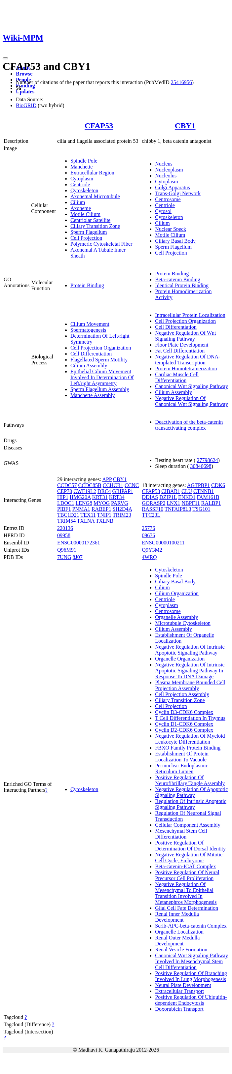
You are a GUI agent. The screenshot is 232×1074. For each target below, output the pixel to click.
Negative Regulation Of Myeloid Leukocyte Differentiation (190, 739)
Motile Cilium (85, 214)
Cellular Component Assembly (187, 825)
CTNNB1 (203, 491)
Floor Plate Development (181, 345)
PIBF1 (64, 509)
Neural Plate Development (183, 985)
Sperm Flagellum (88, 232)
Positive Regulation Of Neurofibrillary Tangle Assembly (190, 780)
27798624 (207, 460)
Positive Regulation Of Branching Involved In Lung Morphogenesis (191, 976)
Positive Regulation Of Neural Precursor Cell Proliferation (187, 875)
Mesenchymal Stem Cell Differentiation (181, 834)
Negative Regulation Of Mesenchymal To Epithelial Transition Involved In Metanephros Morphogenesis (185, 893)
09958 (63, 535)
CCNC (132, 485)
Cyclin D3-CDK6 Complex (184, 712)
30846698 (201, 466)
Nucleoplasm (169, 169)
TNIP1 (104, 515)
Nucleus (163, 164)
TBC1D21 (68, 515)
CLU (186, 491)
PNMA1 (81, 509)
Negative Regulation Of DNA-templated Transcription (187, 359)
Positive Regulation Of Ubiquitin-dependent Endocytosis (191, 1000)
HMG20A (80, 497)
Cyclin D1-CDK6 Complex (184, 724)
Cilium (77, 202)
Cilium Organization (177, 593)
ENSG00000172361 (78, 542)
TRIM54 (66, 521)
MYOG (102, 503)
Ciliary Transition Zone (95, 226)
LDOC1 (65, 503)
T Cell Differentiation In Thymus (190, 718)
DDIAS (150, 497)
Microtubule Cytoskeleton (183, 623)
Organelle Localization (179, 932)
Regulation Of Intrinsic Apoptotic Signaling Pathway (190, 804)
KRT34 (117, 497)
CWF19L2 (84, 491)
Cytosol (163, 211)
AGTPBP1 (198, 485)
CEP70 (64, 491)
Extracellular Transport (179, 991)
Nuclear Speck (170, 229)
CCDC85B (89, 485)
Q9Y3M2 (152, 550)
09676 (148, 535)
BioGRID (26, 105)
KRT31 (100, 497)
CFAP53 (99, 125)
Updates (25, 91)
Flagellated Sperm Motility (99, 359)
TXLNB (104, 521)
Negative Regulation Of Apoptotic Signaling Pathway (191, 792)
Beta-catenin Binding (177, 279)
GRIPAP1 (122, 491)
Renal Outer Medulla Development (177, 940)
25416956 (181, 82)
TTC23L (151, 515)
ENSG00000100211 (163, 542)
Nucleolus (165, 175)
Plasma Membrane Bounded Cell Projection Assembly (190, 685)
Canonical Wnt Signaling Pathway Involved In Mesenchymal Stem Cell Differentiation (191, 961)
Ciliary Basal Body (175, 241)
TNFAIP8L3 (178, 509)
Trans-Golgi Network (178, 193)
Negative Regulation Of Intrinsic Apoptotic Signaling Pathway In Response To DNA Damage (189, 670)
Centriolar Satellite (90, 220)
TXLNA (86, 521)
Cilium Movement (89, 324)
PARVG (119, 503)
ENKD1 (186, 497)
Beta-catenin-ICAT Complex (185, 866)
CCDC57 (67, 485)
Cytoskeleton (84, 190)
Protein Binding (87, 285)
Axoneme (80, 208)
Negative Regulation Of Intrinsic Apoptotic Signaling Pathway (189, 650)
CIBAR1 (170, 491)
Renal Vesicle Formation (181, 949)
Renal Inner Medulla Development (177, 917)
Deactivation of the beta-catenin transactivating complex (189, 425)
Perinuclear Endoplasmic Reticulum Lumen (181, 768)
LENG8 (83, 503)
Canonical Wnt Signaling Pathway (191, 386)
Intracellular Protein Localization (190, 315)
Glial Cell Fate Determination (186, 908)
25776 (148, 528)
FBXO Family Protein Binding (187, 748)
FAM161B (208, 497)
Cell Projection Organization (100, 348)
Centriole (80, 184)
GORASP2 (153, 503)
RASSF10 (152, 509)
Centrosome (167, 199)
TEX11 (88, 515)
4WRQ (149, 557)
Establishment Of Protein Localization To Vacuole (182, 756)
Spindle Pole (83, 161)
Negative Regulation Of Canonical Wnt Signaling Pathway (191, 401)
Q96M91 (66, 550)
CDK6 (218, 485)
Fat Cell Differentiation (180, 350)
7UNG (64, 557)
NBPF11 (190, 503)
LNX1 (173, 503)
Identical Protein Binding (182, 285)
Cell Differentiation (91, 353)
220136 (65, 528)
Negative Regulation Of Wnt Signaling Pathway (185, 336)
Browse (24, 74)
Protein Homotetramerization (186, 368)
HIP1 (62, 497)
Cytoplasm (81, 178)
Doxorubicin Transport (179, 1009)
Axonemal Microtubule (95, 196)
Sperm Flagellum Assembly (99, 389)
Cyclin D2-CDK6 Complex (184, 730)
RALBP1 (211, 503)
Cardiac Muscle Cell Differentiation (177, 377)
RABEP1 (101, 509)
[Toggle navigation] (5, 58)
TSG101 (201, 509)
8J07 (78, 557)
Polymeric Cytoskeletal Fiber (101, 244)
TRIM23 (122, 515)
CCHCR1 (113, 485)
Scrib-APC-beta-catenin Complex (190, 926)
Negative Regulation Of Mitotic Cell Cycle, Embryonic (188, 857)
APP (107, 479)
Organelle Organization (180, 658)
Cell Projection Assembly (182, 694)
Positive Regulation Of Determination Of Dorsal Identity (190, 845)
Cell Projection (86, 238)
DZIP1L (168, 497)
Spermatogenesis (88, 330)
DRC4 (104, 491)
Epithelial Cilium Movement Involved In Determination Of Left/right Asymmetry (102, 377)
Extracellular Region (92, 172)
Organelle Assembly (176, 617)
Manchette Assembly (92, 395)
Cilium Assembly (88, 365)
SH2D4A (122, 509)
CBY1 (185, 125)
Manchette (81, 166)
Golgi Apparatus (172, 187)
